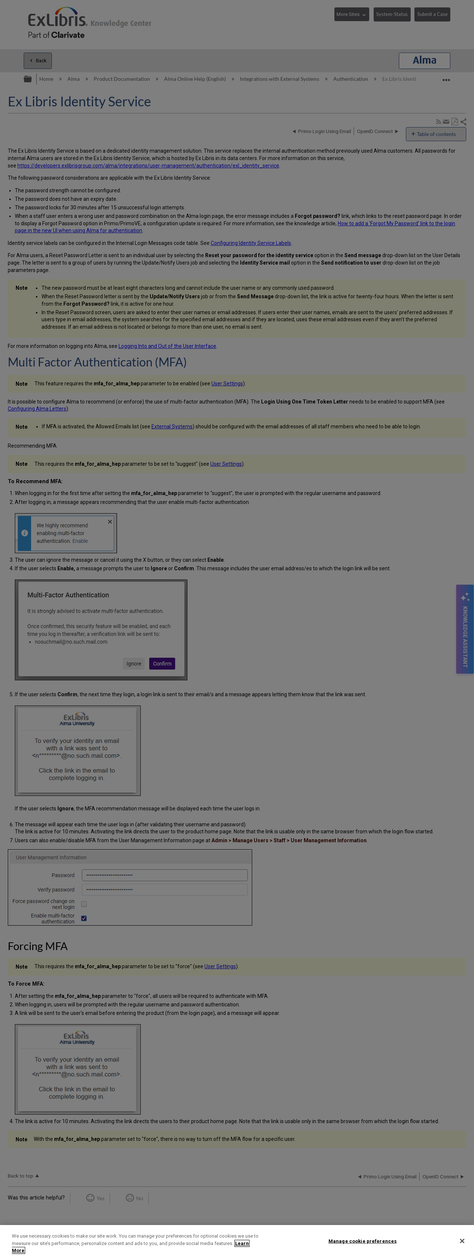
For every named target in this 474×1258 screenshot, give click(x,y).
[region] (237, 1241)
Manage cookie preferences (362, 1241)
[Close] (462, 1241)
